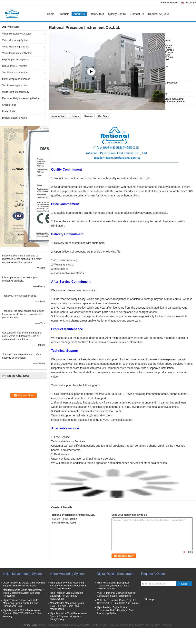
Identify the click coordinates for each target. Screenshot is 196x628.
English (191, 2)
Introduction (58, 116)
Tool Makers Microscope (14, 72)
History (75, 116)
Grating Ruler (9, 105)
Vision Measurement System (17, 33)
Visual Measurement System (17, 53)
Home (50, 13)
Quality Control (117, 13)
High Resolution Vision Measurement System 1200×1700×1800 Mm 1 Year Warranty (22, 613)
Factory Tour (96, 13)
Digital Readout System (14, 117)
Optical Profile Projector (14, 66)
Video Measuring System (15, 40)
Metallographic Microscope (16, 79)
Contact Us (137, 13)
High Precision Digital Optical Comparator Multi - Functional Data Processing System (115, 610)
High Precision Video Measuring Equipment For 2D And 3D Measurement (66, 596)
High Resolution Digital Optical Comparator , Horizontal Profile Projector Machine (113, 585)
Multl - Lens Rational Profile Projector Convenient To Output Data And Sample (118, 601)
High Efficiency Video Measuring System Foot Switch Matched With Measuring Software (68, 585)
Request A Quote (158, 13)
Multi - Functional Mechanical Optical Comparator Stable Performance (116, 594)
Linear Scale (8, 111)
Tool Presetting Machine (14, 85)
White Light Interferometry (15, 92)
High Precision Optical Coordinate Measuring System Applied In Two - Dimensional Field (21, 603)
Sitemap (149, 599)
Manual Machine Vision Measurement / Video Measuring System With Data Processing (23, 593)
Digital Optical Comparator (16, 59)
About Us (79, 13)
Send (184, 583)
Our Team (103, 116)
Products (63, 13)
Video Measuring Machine (15, 46)
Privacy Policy (30, 625)
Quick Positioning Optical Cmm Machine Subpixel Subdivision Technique (24, 584)
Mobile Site (148, 604)
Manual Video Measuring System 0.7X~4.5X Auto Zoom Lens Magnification (67, 606)
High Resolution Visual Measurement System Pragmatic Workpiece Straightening (69, 616)
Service (88, 116)
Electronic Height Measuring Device (20, 98)
